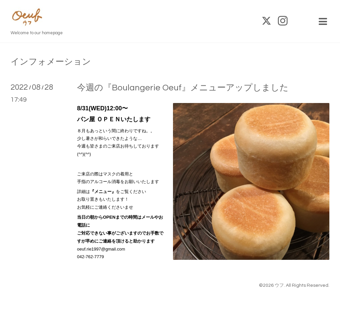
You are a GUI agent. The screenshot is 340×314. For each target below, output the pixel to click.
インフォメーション (51, 61)
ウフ (279, 285)
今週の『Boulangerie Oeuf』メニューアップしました (183, 87)
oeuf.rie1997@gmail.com (101, 249)
